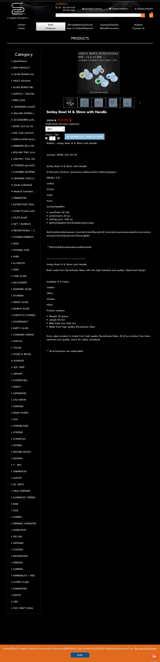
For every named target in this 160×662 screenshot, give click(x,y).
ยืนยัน (80, 655)
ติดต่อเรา (138, 27)
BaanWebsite (154, 661)
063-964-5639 (69, 7)
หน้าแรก (21, 27)
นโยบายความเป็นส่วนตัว (145, 648)
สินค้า (50, 27)
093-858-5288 (69, 10)
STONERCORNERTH (120, 9)
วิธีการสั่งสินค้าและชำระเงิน (80, 27)
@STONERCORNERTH (93, 9)
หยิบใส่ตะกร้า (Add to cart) (84, 137)
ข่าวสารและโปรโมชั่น (109, 27)
